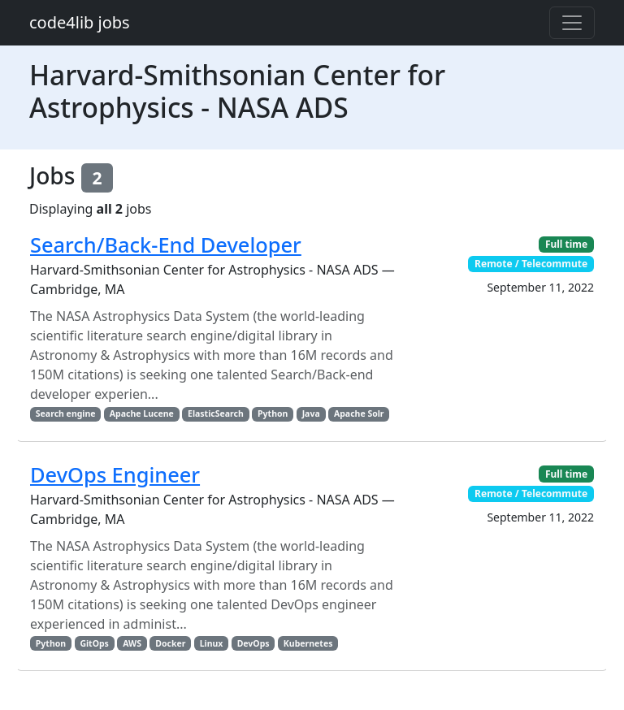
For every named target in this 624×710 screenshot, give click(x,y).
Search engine (66, 413)
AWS (132, 643)
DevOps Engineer (115, 474)
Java (311, 413)
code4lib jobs (79, 22)
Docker (170, 643)
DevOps (253, 643)
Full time (566, 244)
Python (273, 413)
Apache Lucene (142, 413)
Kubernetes (308, 643)
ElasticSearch (216, 413)
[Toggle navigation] (572, 22)
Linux (211, 643)
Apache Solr (359, 413)
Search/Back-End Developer (165, 244)
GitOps (94, 643)
